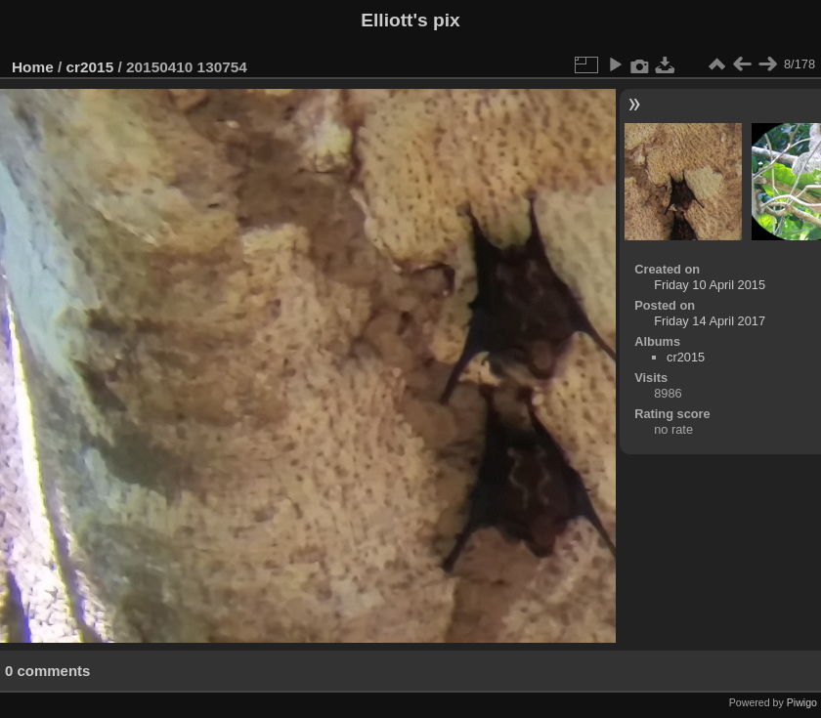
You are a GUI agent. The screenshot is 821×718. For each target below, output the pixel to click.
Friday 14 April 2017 (709, 321)
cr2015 (90, 67)
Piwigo (802, 702)
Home (33, 67)
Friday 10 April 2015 (709, 284)
